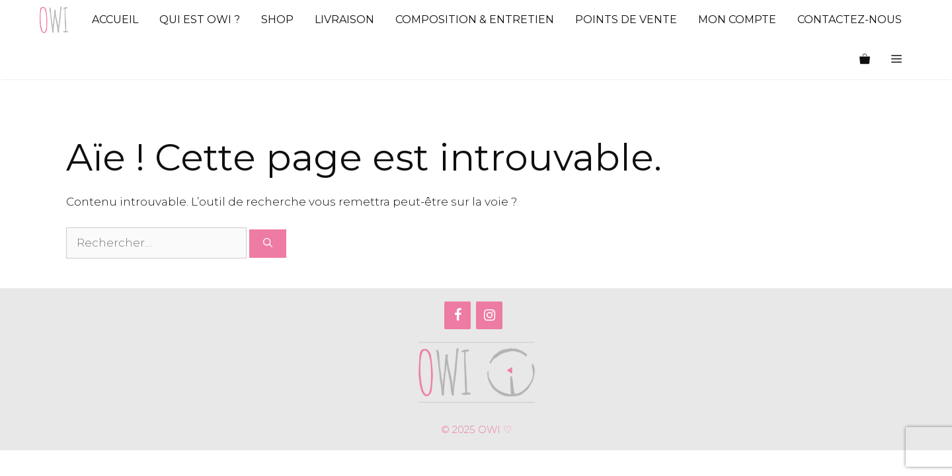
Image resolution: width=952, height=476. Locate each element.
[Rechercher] (267, 243)
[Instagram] (489, 315)
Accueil (115, 19)
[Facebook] (457, 315)
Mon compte (737, 19)
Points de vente (626, 19)
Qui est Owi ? (199, 19)
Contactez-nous (849, 19)
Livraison (344, 19)
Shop (277, 19)
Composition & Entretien (474, 19)
